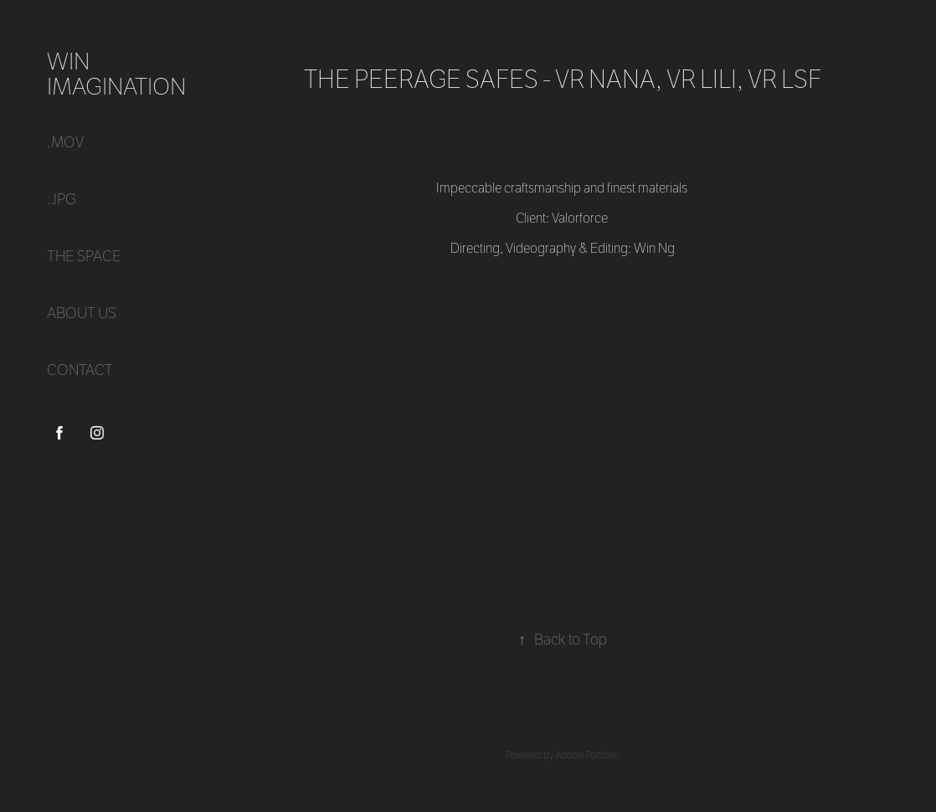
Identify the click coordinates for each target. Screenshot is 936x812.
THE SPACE (84, 256)
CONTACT (80, 370)
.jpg (61, 199)
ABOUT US (81, 313)
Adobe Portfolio (587, 755)
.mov (65, 143)
